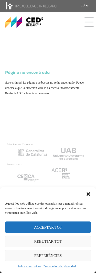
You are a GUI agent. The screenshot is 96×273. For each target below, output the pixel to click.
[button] (88, 193)
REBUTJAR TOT (48, 241)
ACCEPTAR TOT (48, 227)
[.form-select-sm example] (84, 5)
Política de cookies (29, 266)
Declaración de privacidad (60, 266)
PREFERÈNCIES (48, 256)
